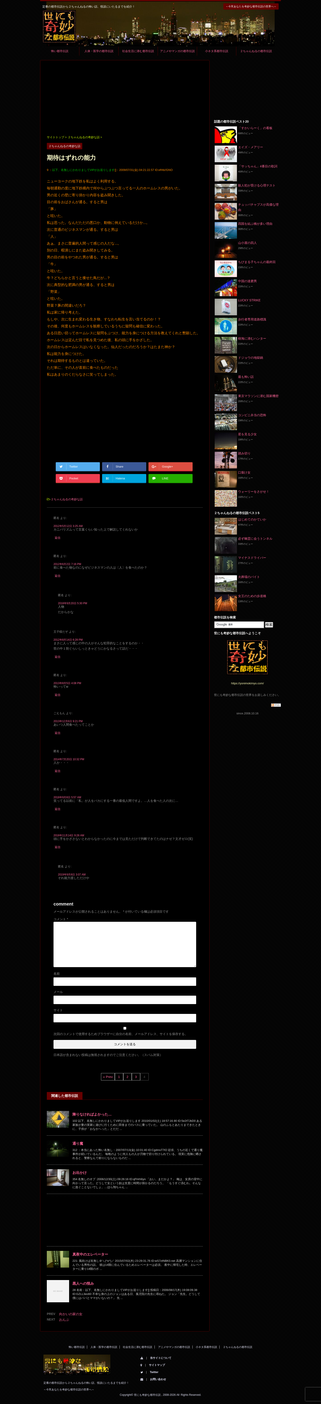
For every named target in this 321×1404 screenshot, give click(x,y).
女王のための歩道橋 (252, 596)
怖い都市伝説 (59, 51)
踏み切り (244, 453)
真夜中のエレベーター (90, 1254)
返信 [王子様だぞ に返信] (57, 656)
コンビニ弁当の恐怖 (252, 415)
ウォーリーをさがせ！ (253, 491)
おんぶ (64, 1319)
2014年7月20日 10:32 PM (69, 759)
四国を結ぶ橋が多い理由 (255, 223)
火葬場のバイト (249, 577)
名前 (57, 973)
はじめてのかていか (252, 519)
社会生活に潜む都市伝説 (138, 51)
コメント (61, 919)
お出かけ (79, 1173)
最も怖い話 (246, 377)
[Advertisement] (125, 98)
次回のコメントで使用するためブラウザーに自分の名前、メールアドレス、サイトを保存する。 (121, 1034)
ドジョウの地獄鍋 (250, 357)
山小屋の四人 (247, 243)
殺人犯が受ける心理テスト (257, 185)
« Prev (108, 1077)
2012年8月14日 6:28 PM (68, 639)
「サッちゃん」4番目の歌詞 (257, 166)
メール (58, 992)
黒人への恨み (83, 1283)
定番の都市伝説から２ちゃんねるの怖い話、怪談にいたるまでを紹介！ (86, 1382)
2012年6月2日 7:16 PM (67, 564)
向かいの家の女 (70, 1314)
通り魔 (77, 1143)
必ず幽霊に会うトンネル (255, 538)
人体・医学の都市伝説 (98, 51)
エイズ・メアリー (250, 147)
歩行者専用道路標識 (252, 319)
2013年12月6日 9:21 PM (68, 721)
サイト (58, 1010)
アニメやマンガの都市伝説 (177, 51)
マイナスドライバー (252, 557)
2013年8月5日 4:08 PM (67, 683)
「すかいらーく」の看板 (255, 128)
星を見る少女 (247, 434)
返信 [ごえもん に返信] (57, 733)
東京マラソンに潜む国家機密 (258, 396)
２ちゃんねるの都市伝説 (256, 51)
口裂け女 (244, 472)
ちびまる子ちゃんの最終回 (257, 262)
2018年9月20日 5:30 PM (72, 603)
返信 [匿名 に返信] (57, 537)
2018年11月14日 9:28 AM (69, 835)
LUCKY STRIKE (249, 300)
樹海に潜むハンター (252, 338)
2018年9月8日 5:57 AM (67, 797)
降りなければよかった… (92, 1114)
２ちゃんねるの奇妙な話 (67, 499)
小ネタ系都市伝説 (216, 51)
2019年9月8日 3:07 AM (72, 874)
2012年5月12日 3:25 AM (68, 526)
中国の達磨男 (247, 281)
